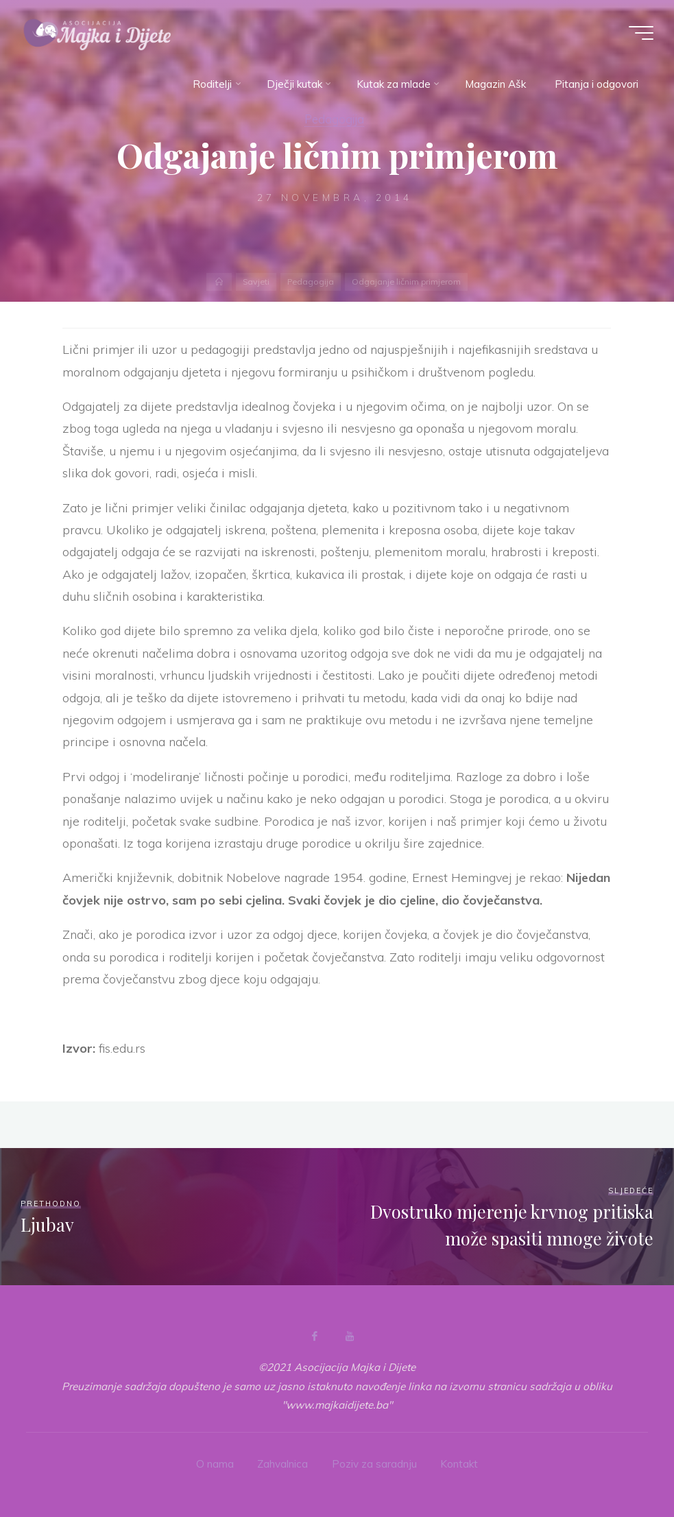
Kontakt (459, 1463)
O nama (215, 1463)
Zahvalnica (282, 1463)
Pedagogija (334, 119)
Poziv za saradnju (374, 1463)
